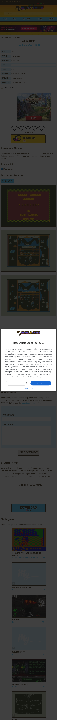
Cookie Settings (29, 377)
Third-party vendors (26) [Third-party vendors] (27, 361)
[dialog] (28, 360)
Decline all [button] (16, 383)
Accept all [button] (41, 383)
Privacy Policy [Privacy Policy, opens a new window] (41, 377)
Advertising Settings (23, 374)
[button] (28, 388)
